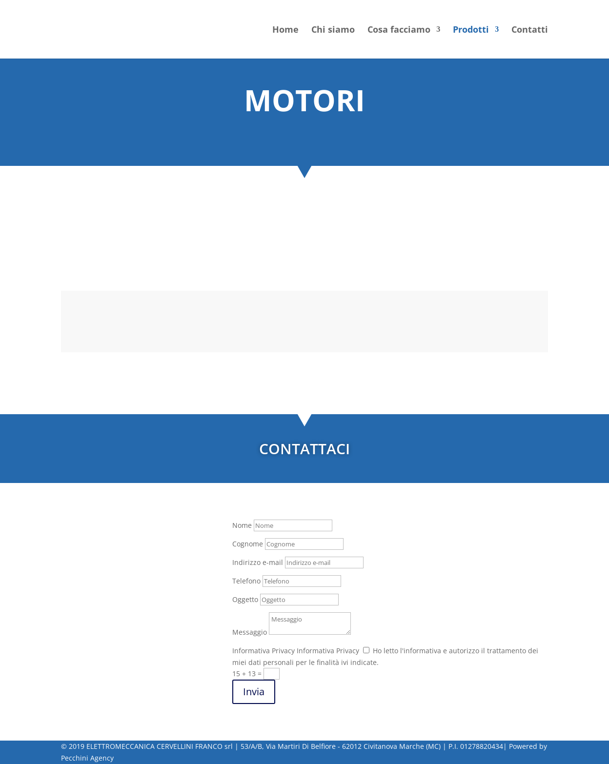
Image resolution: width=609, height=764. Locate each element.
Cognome (247, 543)
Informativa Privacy (263, 650)
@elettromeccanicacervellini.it (131, 627)
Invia (253, 691)
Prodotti (471, 30)
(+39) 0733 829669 (115, 608)
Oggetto (245, 599)
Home (285, 30)
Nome (242, 525)
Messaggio (249, 632)
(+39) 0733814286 (114, 596)
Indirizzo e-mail (257, 562)
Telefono (246, 580)
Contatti (529, 30)
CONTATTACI (304, 449)
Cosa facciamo (398, 30)
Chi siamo (333, 30)
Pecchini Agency (87, 758)
